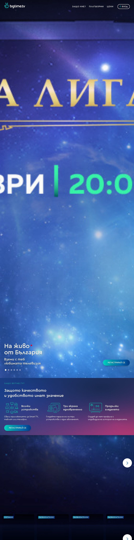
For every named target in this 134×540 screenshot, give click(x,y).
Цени (110, 7)
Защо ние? (79, 7)
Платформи (96, 7)
